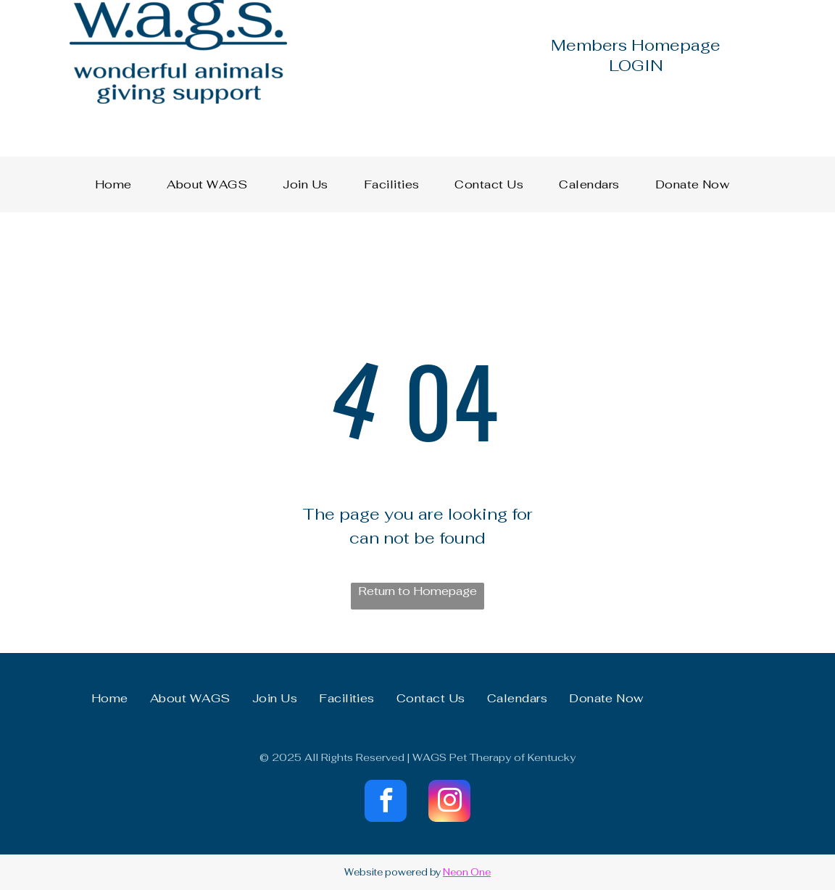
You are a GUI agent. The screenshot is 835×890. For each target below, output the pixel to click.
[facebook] (386, 802)
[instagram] (449, 802)
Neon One (467, 872)
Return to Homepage (417, 591)
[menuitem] (119, 185)
